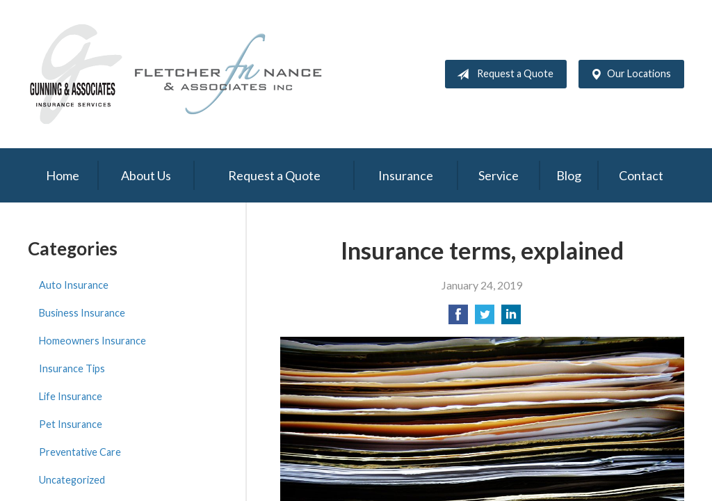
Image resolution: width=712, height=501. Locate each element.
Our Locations (628, 74)
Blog (568, 175)
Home (62, 175)
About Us (146, 175)
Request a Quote (502, 74)
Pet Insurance (70, 424)
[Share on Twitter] (484, 318)
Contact (641, 175)
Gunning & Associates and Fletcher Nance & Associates (184, 74)
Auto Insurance (73, 285)
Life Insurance (70, 396)
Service (498, 175)
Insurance (405, 175)
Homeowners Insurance (92, 341)
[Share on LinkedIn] (511, 318)
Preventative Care (80, 452)
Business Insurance (82, 313)
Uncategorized (72, 480)
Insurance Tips (72, 368)
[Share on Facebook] (458, 318)
